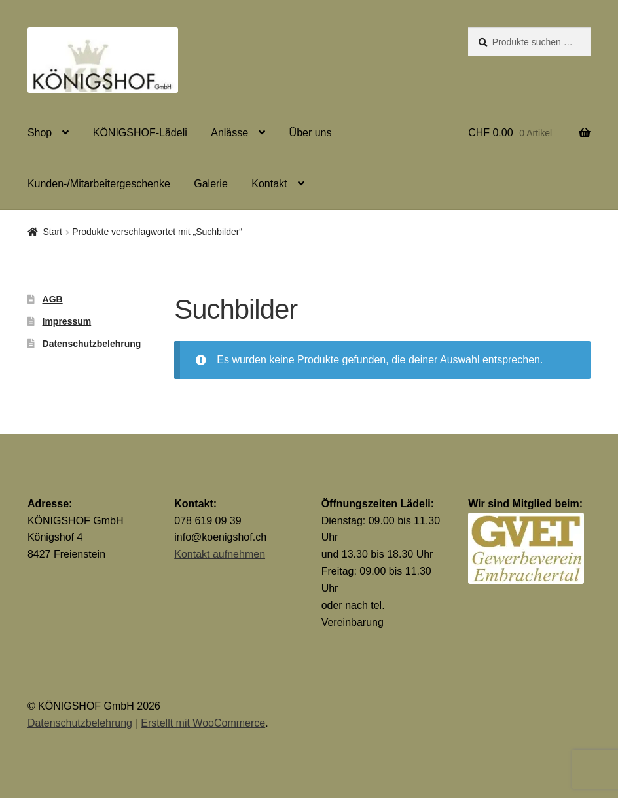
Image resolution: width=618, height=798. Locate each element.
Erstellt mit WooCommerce (203, 723)
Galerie (211, 183)
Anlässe (229, 132)
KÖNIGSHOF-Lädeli (140, 132)
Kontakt (269, 183)
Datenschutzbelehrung (92, 343)
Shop (39, 132)
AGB (53, 299)
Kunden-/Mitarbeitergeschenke (98, 183)
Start (52, 232)
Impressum (67, 321)
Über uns (310, 132)
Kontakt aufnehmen (219, 554)
